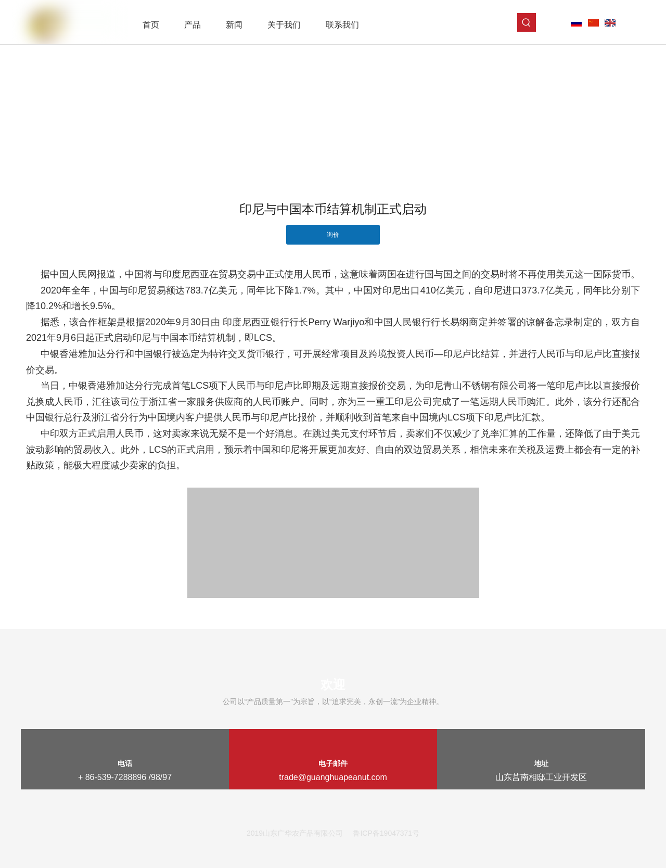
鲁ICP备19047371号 (386, 833)
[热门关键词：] (526, 22)
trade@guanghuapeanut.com (333, 777)
